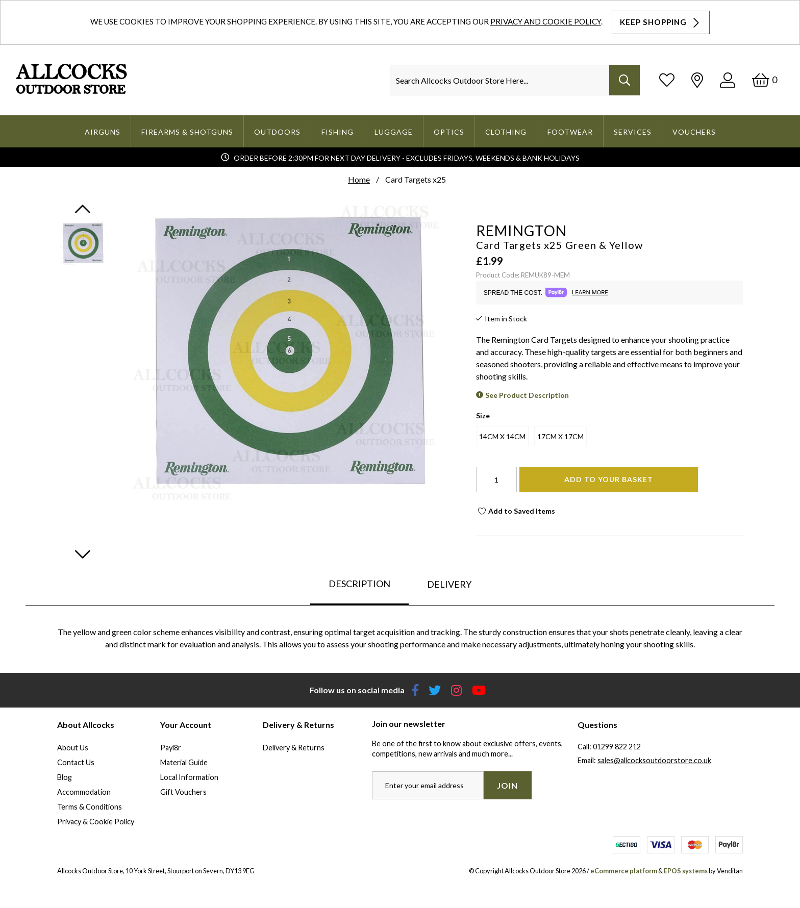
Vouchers (694, 132)
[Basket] (764, 79)
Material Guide (184, 762)
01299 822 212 (617, 746)
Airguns (102, 132)
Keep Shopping (661, 22)
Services (633, 132)
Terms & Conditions (89, 806)
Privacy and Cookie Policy (545, 21)
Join (507, 785)
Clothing (506, 132)
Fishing (337, 132)
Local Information (189, 777)
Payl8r (170, 747)
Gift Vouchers (183, 792)
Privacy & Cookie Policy (95, 821)
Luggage (393, 132)
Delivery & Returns (293, 747)
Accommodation (84, 792)
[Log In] (727, 79)
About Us (72, 747)
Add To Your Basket (608, 479)
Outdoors (277, 132)
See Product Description (527, 395)
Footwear (570, 132)
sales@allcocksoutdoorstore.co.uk (654, 760)
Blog (64, 777)
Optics (449, 132)
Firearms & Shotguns (187, 132)
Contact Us (75, 762)
